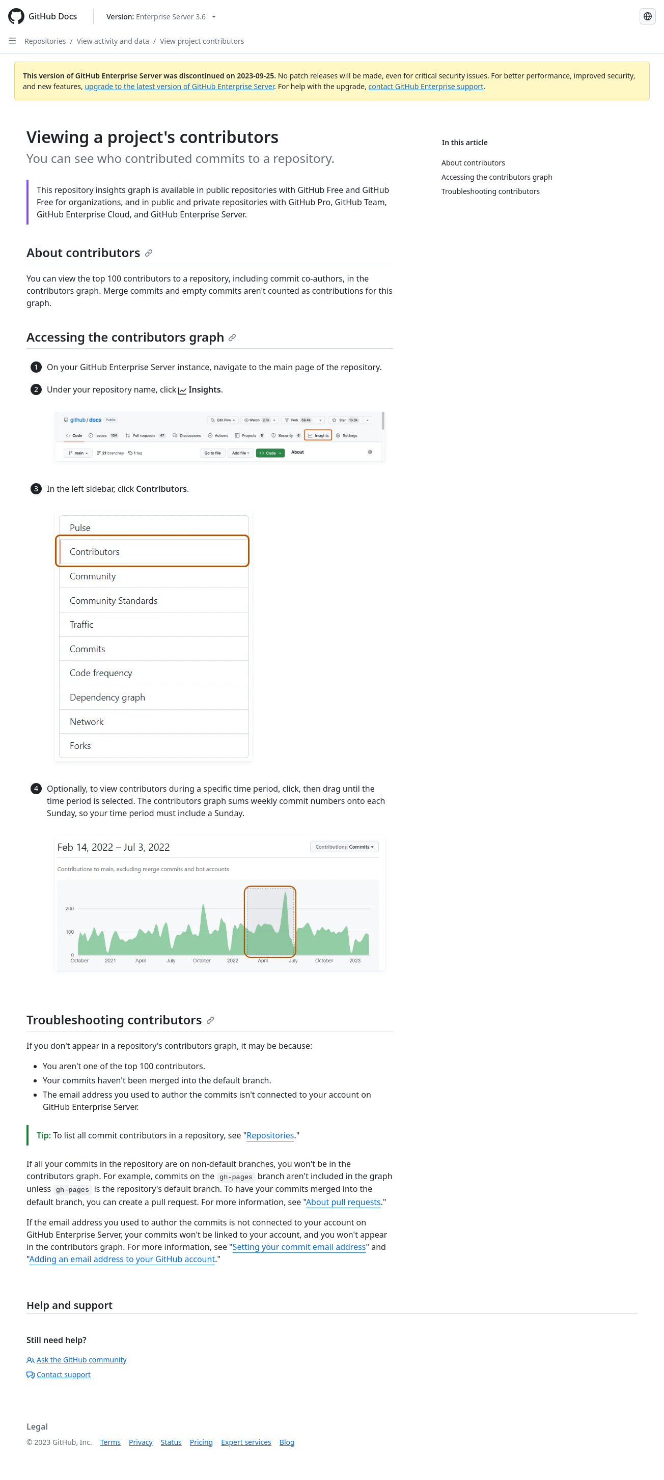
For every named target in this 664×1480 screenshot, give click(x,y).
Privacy (141, 1442)
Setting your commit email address (299, 1246)
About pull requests (343, 1202)
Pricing (201, 1442)
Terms (110, 1442)
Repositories (45, 41)
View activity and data (113, 41)
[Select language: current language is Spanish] (648, 16)
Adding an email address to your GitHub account (122, 1259)
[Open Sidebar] (12, 41)
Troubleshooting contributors (120, 1019)
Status (171, 1442)
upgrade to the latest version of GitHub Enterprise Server (179, 86)
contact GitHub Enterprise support (426, 86)
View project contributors (202, 41)
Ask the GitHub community (76, 1359)
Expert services (246, 1442)
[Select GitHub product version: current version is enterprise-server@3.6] (161, 16)
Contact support (58, 1374)
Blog (287, 1442)
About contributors (89, 252)
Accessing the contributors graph (131, 336)
